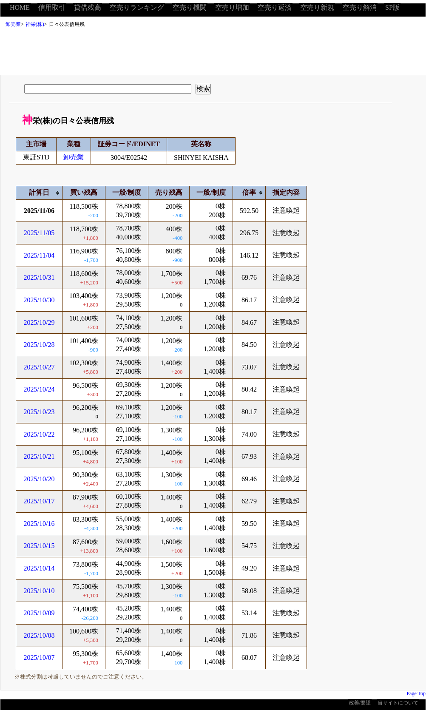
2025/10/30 (39, 300)
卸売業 (13, 24)
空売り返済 (275, 7)
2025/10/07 (39, 657)
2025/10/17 (39, 501)
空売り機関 (190, 7)
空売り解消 (360, 7)
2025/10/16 (39, 523)
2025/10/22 (39, 434)
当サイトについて (398, 703)
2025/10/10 (39, 590)
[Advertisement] (213, 53)
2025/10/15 (39, 545)
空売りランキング (137, 7)
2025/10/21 (39, 456)
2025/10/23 (39, 411)
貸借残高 (87, 7)
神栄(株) (35, 24)
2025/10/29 (39, 322)
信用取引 (51, 7)
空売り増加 (232, 7)
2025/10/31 (39, 277)
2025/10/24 (39, 389)
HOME (20, 7)
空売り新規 (317, 7)
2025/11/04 (39, 255)
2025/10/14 (39, 568)
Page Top (416, 693)
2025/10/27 (39, 367)
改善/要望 (360, 703)
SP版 (392, 7)
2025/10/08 (39, 635)
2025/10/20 (39, 479)
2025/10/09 (39, 612)
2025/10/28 (39, 344)
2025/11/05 (39, 232)
